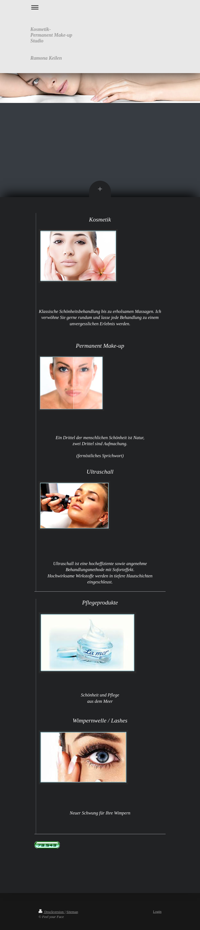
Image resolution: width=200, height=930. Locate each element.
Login (157, 911)
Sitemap (72, 912)
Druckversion (51, 912)
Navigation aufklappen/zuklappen (100, 7)
